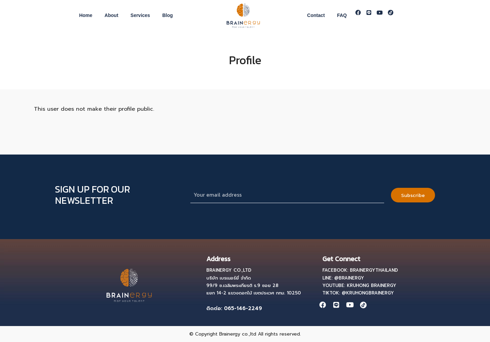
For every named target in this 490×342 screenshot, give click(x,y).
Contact (316, 15)
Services (140, 15)
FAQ (342, 15)
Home (85, 15)
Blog (167, 15)
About (111, 15)
